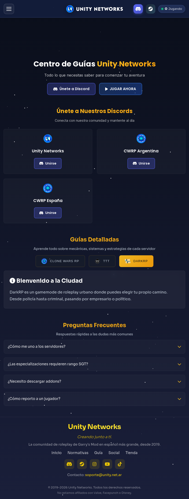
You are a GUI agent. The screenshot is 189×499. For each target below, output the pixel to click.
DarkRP (136, 262)
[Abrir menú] (9, 9)
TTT (102, 262)
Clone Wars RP (60, 262)
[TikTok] (120, 464)
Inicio (57, 453)
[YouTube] (107, 464)
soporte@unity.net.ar (103, 475)
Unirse (47, 163)
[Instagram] (95, 464)
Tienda (131, 453)
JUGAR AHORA (120, 88)
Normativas (77, 453)
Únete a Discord (71, 88)
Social (114, 453)
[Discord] (138, 9)
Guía (98, 453)
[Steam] (150, 9)
